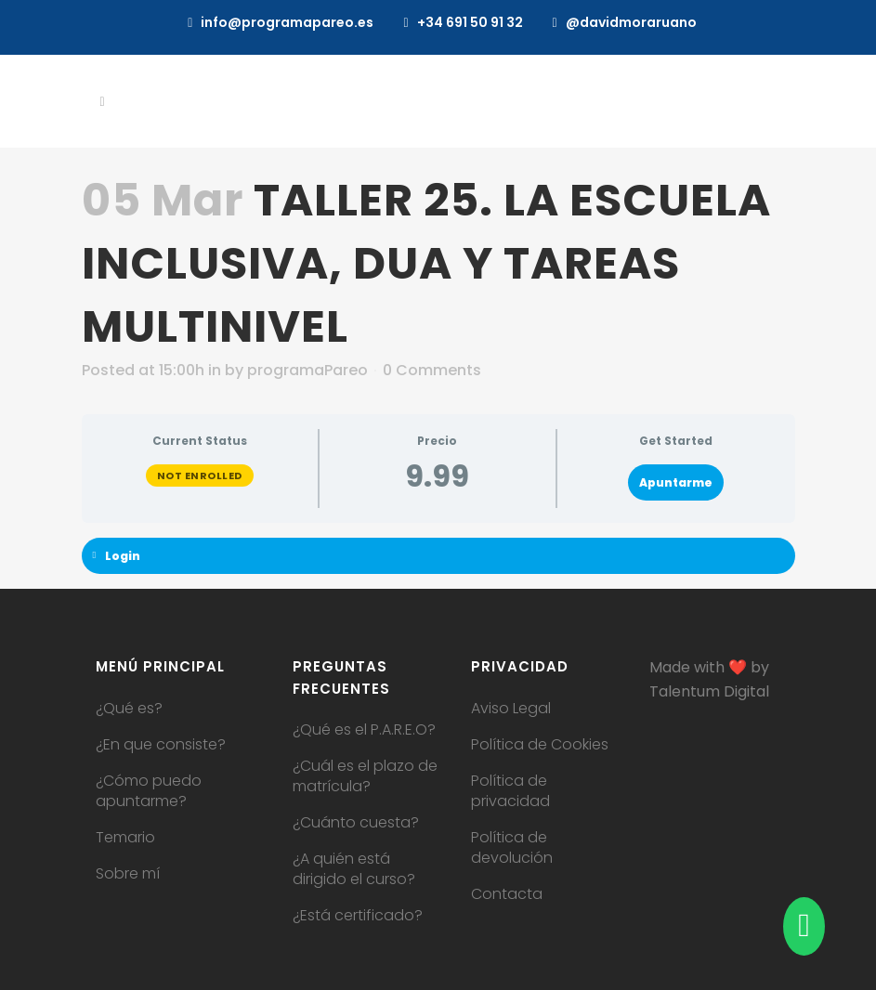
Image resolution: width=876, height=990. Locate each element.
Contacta (507, 894)
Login (117, 556)
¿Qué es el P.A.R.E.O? (364, 730)
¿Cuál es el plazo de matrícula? (365, 776)
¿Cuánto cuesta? (356, 823)
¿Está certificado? (358, 915)
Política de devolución (512, 847)
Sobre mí (128, 874)
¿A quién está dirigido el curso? (354, 869)
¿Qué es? (129, 708)
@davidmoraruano (631, 22)
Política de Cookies (539, 745)
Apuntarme (676, 482)
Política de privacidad (510, 791)
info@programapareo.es (287, 22)
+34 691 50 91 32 (470, 22)
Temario (125, 837)
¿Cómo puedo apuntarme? (149, 791)
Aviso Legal (511, 708)
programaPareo (307, 370)
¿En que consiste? (161, 745)
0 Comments (432, 370)
